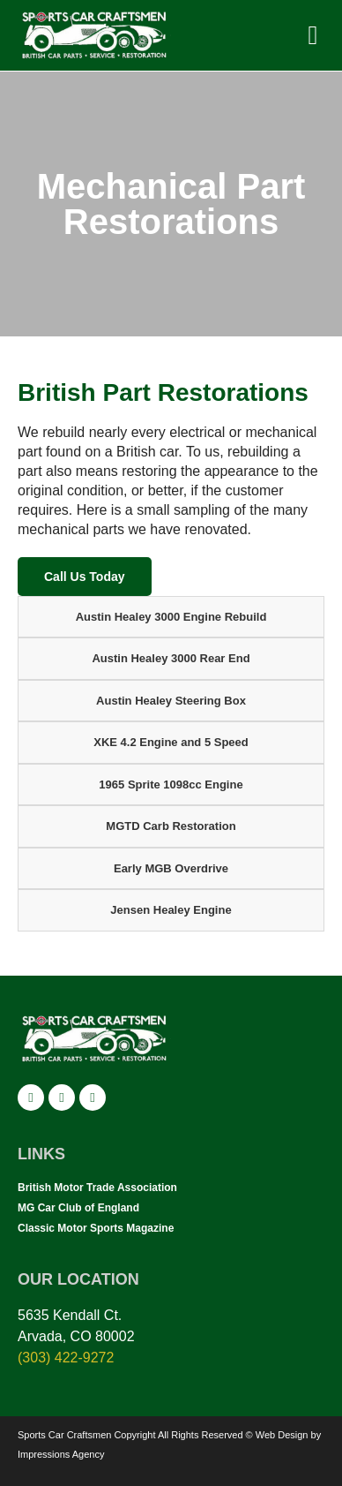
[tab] (171, 617)
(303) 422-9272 (66, 1357)
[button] (312, 35)
